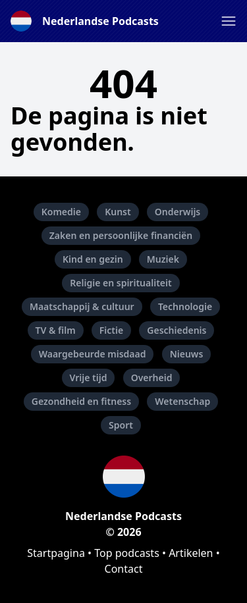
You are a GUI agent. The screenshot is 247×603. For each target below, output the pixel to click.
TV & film (56, 330)
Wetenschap (182, 401)
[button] (228, 21)
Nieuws (187, 354)
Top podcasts (126, 553)
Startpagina (56, 553)
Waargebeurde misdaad (92, 354)
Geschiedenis (176, 330)
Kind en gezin (93, 259)
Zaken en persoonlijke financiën (120, 235)
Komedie (61, 211)
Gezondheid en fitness (81, 401)
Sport (121, 425)
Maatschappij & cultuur (82, 306)
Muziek (163, 259)
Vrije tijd (88, 377)
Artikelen (191, 553)
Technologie (185, 306)
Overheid (152, 377)
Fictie (111, 330)
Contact (124, 569)
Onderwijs (177, 211)
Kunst (118, 211)
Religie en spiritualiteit (120, 282)
